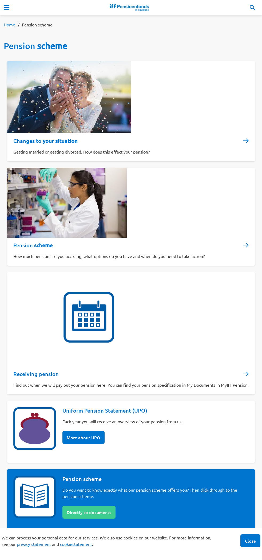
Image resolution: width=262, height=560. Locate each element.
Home (9, 24)
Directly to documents (89, 512)
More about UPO (83, 437)
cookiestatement (76, 544)
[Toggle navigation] (6, 7)
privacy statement (34, 544)
